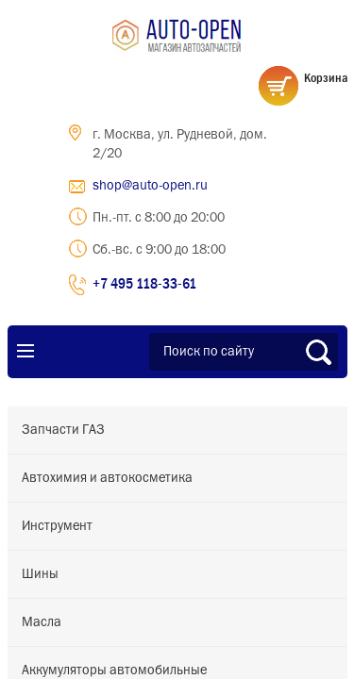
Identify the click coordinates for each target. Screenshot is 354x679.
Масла (41, 622)
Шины (40, 574)
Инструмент (57, 526)
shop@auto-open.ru (150, 185)
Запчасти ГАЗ (63, 430)
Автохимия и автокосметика (107, 478)
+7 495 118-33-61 (144, 282)
